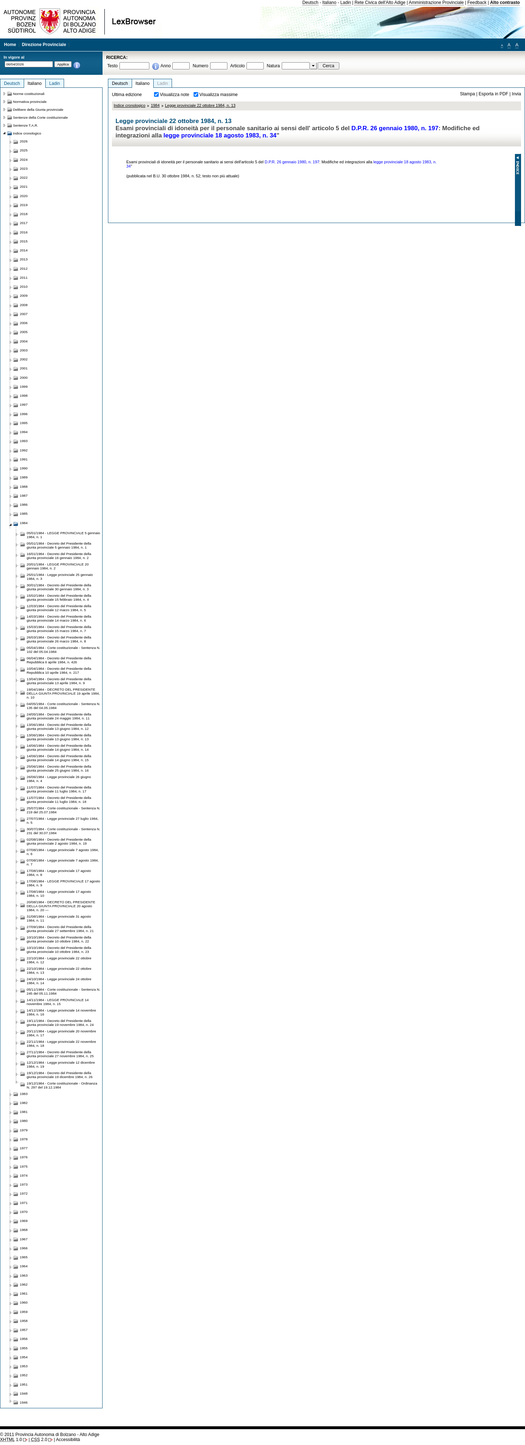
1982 (24, 1103)
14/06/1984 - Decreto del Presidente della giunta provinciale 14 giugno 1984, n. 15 (59, 758)
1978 (24, 1139)
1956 (24, 1339)
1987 (24, 495)
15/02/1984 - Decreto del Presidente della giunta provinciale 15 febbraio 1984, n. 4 (59, 597)
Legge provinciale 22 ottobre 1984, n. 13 (200, 105)
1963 (24, 1275)
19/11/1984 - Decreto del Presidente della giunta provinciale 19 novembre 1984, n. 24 (60, 1023)
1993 (24, 441)
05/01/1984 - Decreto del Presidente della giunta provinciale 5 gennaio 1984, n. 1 (59, 545)
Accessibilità (68, 1439)
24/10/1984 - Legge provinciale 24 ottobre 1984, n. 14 (59, 981)
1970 (24, 1212)
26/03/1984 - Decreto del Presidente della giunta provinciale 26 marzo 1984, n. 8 (59, 639)
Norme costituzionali (29, 94)
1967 (24, 1239)
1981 (24, 1112)
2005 (24, 332)
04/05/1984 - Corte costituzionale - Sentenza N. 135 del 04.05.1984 (63, 706)
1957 (24, 1330)
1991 (24, 459)
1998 (24, 395)
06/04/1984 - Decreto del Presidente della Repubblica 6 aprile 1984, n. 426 (59, 660)
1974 (24, 1175)
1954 (24, 1357)
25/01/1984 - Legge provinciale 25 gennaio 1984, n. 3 (60, 577)
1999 (24, 386)
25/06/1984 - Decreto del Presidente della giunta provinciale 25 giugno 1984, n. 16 (59, 768)
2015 (24, 241)
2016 (24, 232)
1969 (24, 1221)
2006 (24, 323)
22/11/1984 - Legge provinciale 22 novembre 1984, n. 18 (61, 1044)
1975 (24, 1166)
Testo (112, 65)
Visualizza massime (218, 94)
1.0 (11, 1439)
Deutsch (310, 2)
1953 (24, 1366)
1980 (24, 1121)
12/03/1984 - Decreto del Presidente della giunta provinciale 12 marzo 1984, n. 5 (59, 608)
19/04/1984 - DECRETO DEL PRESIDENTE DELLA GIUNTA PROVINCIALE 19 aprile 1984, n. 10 (63, 693)
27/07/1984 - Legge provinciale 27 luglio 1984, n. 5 (62, 820)
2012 (24, 269)
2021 (24, 186)
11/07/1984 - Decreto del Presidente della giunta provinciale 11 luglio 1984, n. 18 (59, 800)
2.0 (39, 1439)
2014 (24, 250)
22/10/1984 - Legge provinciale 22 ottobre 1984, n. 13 (59, 970)
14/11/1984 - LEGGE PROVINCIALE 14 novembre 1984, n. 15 (58, 1002)
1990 (24, 468)
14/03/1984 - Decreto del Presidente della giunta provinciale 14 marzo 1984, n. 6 (59, 618)
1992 (24, 450)
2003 (24, 350)
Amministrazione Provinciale (436, 2)
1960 (24, 1302)
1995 (24, 423)
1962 (24, 1284)
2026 (24, 141)
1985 (24, 513)
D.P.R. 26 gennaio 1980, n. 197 (395, 128)
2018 (24, 214)
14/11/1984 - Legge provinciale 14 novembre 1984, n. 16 (61, 1012)
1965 (24, 1257)
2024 (24, 160)
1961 (24, 1293)
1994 (24, 432)
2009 (24, 295)
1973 (24, 1184)
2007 (24, 314)
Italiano (329, 2)
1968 (24, 1230)
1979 (24, 1130)
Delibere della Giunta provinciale (38, 110)
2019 (24, 205)
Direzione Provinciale (44, 44)
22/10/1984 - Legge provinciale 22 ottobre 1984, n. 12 (59, 960)
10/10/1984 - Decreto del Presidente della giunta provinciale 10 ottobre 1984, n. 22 (59, 939)
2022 (24, 178)
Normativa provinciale (29, 102)
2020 (24, 196)
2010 (24, 286)
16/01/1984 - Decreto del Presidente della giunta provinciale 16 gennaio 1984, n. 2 (59, 556)
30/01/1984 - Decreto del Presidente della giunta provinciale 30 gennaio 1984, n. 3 (59, 587)
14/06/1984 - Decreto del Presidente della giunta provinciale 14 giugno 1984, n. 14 (59, 747)
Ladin (345, 2)
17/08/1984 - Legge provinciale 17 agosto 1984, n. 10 (59, 894)
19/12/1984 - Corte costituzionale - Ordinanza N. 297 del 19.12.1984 (62, 1085)
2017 (24, 223)
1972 (24, 1193)
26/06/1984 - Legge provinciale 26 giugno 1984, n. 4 (59, 779)
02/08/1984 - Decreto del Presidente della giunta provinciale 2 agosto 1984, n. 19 (59, 841)
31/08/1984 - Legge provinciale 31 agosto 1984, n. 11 (59, 918)
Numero (200, 65)
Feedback (476, 2)
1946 (24, 1402)
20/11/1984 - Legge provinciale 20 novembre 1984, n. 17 (61, 1033)
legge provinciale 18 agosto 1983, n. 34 (219, 135)
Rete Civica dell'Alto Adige (380, 2)
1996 (24, 414)
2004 (24, 341)
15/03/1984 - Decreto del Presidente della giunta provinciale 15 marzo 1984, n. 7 (59, 629)
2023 (24, 169)
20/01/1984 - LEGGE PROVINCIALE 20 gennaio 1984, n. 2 (58, 566)
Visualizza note (174, 94)
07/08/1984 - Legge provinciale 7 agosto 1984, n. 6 (63, 852)
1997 (24, 404)
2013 (24, 259)
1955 (24, 1348)
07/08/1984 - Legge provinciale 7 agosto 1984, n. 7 (63, 862)
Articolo (237, 65)
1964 (24, 1266)
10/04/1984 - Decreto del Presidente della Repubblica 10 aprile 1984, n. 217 (59, 670)
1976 (24, 1157)
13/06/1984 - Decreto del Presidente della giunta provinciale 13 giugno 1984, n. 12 (59, 727)
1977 (24, 1148)
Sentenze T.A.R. (25, 125)
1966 (24, 1248)
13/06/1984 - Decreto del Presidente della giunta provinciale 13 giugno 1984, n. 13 (59, 737)
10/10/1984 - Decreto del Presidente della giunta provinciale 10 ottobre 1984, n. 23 (59, 950)
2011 (24, 278)
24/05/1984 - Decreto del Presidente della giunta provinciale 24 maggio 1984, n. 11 (59, 716)
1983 (24, 1094)
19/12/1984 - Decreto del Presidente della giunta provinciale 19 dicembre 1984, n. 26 (59, 1075)
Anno (165, 65)
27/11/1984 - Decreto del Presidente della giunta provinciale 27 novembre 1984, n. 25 (60, 1054)
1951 (24, 1384)
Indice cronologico (129, 105)
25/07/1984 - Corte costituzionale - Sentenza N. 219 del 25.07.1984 (63, 810)
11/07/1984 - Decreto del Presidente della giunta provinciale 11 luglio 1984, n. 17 (59, 789)
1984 (155, 105)
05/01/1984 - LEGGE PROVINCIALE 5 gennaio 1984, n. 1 (63, 535)
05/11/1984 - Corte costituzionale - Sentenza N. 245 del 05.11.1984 (63, 991)
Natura (273, 65)
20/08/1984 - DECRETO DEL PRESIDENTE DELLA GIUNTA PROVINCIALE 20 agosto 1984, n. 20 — (61, 906)
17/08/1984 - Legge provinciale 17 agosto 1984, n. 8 (59, 873)
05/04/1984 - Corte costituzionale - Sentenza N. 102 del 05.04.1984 (63, 650)
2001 (24, 368)
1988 (24, 487)
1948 (24, 1393)
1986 (24, 504)
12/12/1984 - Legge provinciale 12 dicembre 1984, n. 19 (61, 1064)
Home (10, 44)
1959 (24, 1312)
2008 (24, 305)
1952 (24, 1375)
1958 (24, 1321)
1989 (24, 477)
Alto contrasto (505, 2)
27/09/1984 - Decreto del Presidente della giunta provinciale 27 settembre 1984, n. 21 (60, 929)
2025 (24, 150)
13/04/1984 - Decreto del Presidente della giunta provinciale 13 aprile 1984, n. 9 (59, 681)
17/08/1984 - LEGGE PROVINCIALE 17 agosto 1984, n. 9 (63, 883)
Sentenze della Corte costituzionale (40, 117)
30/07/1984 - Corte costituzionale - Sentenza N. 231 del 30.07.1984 (63, 831)
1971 (24, 1203)
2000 (24, 378)
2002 (24, 359)
